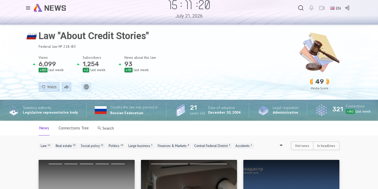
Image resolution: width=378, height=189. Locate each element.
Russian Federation (126, 113)
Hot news (302, 146)
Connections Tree (74, 127)
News (44, 127)
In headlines (326, 146)
